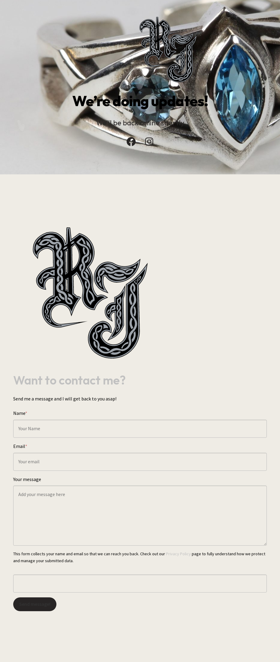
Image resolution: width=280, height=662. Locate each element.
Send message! (34, 604)
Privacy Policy (178, 553)
